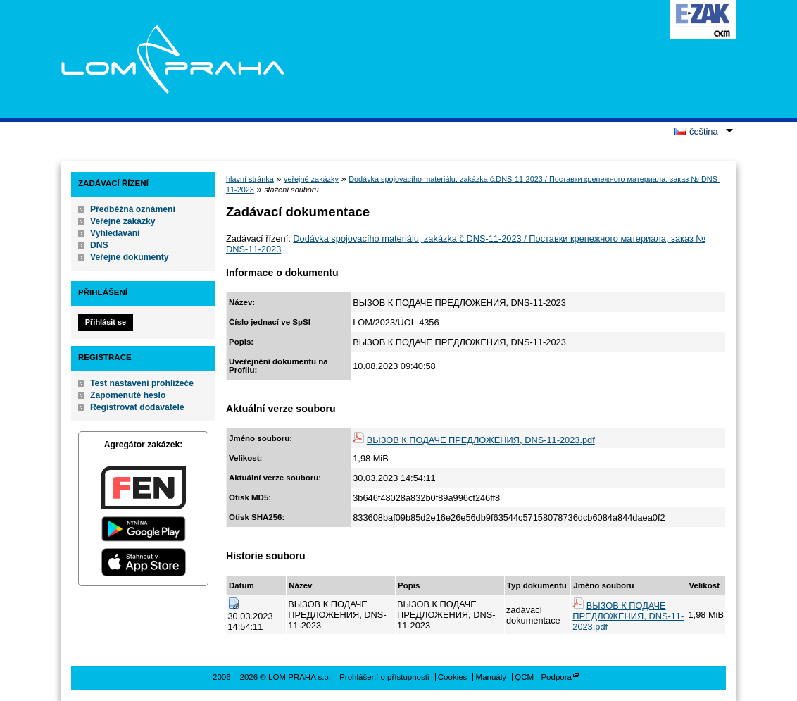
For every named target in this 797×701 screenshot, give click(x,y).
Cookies (452, 677)
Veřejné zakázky (123, 221)
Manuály (491, 677)
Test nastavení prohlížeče (142, 383)
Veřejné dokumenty (129, 257)
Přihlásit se (105, 322)
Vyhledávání (115, 233)
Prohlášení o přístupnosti (384, 677)
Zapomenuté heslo (127, 395)
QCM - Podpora (543, 677)
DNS (99, 245)
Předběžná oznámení (132, 209)
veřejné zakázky (311, 179)
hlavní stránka (250, 179)
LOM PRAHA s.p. (172, 59)
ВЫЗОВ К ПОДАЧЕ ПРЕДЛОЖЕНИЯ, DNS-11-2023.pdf (481, 440)
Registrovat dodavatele (137, 407)
